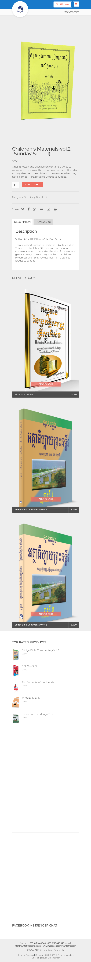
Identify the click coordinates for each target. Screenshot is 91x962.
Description (22, 221)
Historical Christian (24, 394)
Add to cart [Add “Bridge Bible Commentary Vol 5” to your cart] (46, 499)
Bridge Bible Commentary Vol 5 (31, 509)
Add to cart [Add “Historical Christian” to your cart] (46, 384)
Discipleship (42, 197)
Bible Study (29, 197)
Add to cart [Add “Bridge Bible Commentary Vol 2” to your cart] (46, 614)
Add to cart (32, 184)
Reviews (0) (43, 221)
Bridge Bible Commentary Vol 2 (31, 624)
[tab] (22, 222)
